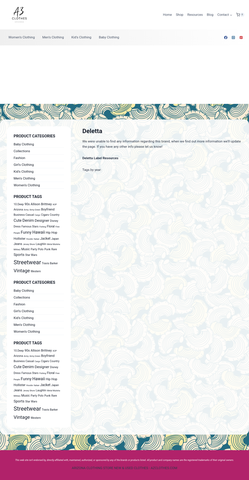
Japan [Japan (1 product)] (55, 238)
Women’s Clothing (21, 37)
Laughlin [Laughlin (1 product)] (41, 244)
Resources (195, 15)
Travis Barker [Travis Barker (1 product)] (50, 263)
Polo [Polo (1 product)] (41, 249)
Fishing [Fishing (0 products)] (42, 226)
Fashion (19, 158)
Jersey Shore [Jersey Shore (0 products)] (29, 244)
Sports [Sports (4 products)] (19, 254)
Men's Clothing (24, 178)
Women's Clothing (27, 185)
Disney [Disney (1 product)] (54, 220)
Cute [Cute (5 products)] (18, 220)
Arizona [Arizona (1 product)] (18, 209)
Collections (22, 151)
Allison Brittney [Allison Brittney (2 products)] (41, 204)
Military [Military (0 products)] (17, 249)
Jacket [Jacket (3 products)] (45, 238)
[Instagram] (233, 37)
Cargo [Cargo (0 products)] (37, 215)
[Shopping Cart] (240, 15)
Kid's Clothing (24, 171)
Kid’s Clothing (81, 37)
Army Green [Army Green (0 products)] (35, 210)
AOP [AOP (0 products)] (55, 204)
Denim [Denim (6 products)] (28, 220)
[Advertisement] (124, 74)
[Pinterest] (241, 37)
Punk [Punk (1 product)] (47, 249)
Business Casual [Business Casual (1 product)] (24, 214)
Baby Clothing (109, 37)
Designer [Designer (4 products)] (42, 220)
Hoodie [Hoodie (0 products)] (29, 239)
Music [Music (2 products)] (25, 249)
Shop (179, 15)
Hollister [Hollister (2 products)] (19, 238)
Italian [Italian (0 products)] (36, 239)
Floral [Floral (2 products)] (51, 226)
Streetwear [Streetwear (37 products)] (27, 262)
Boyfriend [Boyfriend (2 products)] (47, 209)
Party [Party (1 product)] (34, 249)
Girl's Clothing (24, 165)
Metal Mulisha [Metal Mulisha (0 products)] (53, 244)
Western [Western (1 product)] (36, 271)
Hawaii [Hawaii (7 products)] (38, 232)
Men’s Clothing (53, 37)
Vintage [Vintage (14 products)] (22, 270)
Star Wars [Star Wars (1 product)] (31, 254)
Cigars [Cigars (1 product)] (45, 214)
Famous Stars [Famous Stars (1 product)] (30, 226)
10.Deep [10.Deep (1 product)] (19, 204)
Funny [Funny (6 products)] (26, 232)
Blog (210, 15)
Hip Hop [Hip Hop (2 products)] (51, 232)
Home (167, 15)
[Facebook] (226, 37)
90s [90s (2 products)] (27, 204)
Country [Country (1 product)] (54, 214)
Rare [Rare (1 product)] (54, 249)
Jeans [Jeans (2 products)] (18, 244)
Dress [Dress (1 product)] (17, 226)
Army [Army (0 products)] (26, 210)
